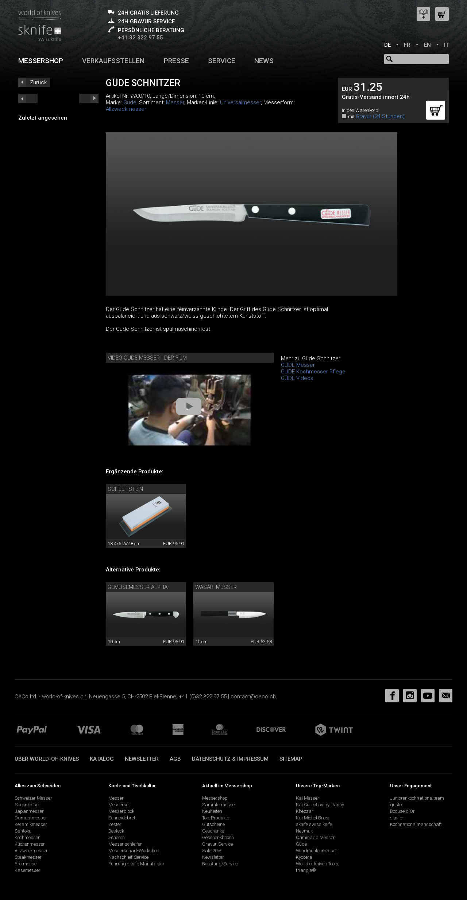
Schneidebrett (122, 818)
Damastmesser (31, 818)
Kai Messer (307, 798)
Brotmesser (26, 863)
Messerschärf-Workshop (133, 850)
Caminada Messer (315, 837)
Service (221, 61)
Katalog (102, 759)
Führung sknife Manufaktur (136, 863)
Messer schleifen (125, 844)
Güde (129, 102)
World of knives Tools (317, 863)
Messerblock (121, 811)
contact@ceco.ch (253, 696)
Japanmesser (29, 811)
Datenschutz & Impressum (230, 759)
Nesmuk (304, 831)
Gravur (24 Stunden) (380, 116)
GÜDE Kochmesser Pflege (313, 371)
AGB (175, 759)
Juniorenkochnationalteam (417, 798)
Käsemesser (27, 870)
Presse (176, 61)
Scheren (116, 837)
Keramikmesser (31, 824)
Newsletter (142, 759)
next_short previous (28, 98)
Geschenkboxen (218, 837)
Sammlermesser (219, 804)
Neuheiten (212, 811)
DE (387, 45)
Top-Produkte (215, 818)
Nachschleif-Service (128, 857)
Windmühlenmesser (316, 850)
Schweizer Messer (33, 798)
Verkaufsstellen (113, 61)
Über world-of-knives (47, 759)
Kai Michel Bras (312, 818)
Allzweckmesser (126, 109)
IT (446, 45)
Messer (175, 102)
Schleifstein (125, 489)
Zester (114, 824)
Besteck (116, 831)
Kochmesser (27, 837)
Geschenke (213, 831)
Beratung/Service (220, 863)
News (264, 61)
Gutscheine (213, 824)
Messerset (119, 804)
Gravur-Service (217, 844)
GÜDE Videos (297, 378)
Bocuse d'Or (402, 811)
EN (427, 45)
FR (407, 45)
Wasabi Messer (216, 587)
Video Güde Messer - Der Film (147, 357)
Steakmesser (28, 857)
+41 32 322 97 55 (140, 37)
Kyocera (304, 857)
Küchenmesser (30, 844)
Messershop (40, 61)
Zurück (38, 82)
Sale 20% (211, 850)
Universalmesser (240, 102)
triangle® (306, 870)
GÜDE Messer (298, 365)
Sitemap (290, 759)
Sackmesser (27, 804)
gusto (396, 804)
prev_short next (89, 98)
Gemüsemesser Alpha (137, 587)
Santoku (23, 831)
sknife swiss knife (314, 824)
